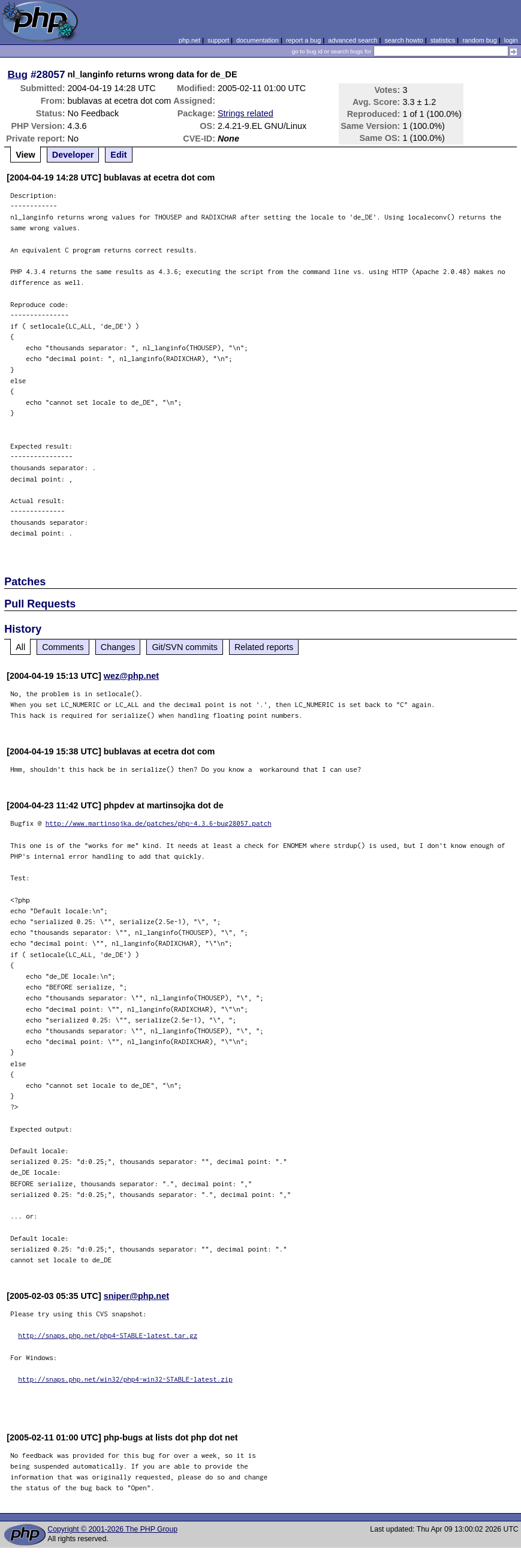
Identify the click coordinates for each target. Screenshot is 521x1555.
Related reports (263, 647)
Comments (63, 647)
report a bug (303, 40)
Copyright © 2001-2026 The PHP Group (112, 1529)
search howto (403, 40)
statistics (442, 40)
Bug (18, 74)
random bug (479, 40)
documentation (257, 40)
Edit (118, 155)
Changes (118, 647)
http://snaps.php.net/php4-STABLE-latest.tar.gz (107, 1335)
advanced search (352, 40)
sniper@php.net (136, 1296)
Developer (73, 155)
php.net (189, 40)
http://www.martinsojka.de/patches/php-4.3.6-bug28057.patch (159, 823)
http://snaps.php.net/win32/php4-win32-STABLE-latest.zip (125, 1379)
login (511, 40)
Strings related (245, 113)
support (218, 40)
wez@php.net (131, 676)
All (20, 647)
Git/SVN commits (185, 647)
